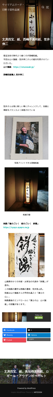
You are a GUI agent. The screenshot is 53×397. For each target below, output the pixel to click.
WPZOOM (38, 392)
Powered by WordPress (26, 388)
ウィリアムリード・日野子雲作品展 (13, 7)
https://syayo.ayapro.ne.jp (16, 227)
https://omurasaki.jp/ (23, 67)
